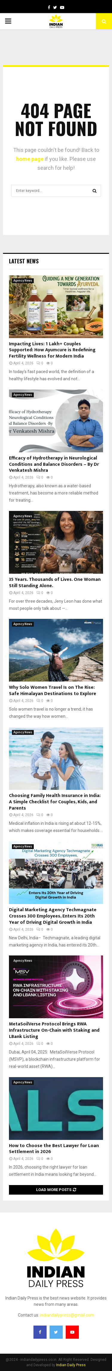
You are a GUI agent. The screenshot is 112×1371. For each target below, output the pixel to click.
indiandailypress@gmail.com (67, 1315)
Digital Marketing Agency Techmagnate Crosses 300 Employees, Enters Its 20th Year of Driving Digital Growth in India (52, 916)
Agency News (22, 280)
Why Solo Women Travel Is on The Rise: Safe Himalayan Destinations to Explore (52, 690)
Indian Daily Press (71, 1365)
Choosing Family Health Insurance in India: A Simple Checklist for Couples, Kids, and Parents (55, 802)
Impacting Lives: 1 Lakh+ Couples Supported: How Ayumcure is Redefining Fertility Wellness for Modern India (52, 350)
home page (30, 159)
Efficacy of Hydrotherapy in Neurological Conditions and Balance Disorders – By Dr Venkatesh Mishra (54, 464)
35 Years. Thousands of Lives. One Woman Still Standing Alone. (55, 582)
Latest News (24, 261)
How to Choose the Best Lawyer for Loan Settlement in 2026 (54, 1149)
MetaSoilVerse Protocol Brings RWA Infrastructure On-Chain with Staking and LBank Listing (54, 1030)
